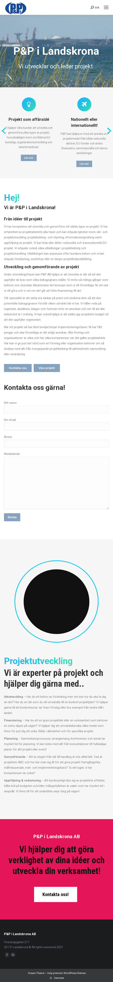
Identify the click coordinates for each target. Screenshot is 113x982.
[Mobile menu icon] (106, 7)
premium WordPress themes (69, 973)
